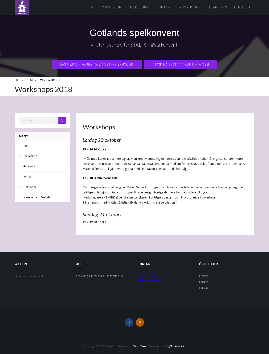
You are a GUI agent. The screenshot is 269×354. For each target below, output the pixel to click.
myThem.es (175, 346)
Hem (89, 7)
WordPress (140, 346)
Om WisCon (111, 7)
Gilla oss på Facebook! (151, 280)
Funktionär (189, 7)
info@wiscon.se (147, 276)
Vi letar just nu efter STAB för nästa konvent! (134, 45)
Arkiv (32, 80)
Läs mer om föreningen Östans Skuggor (96, 65)
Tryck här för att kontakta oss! (180, 65)
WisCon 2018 (48, 80)
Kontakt (164, 7)
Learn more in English (229, 7)
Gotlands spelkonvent (134, 32)
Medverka (139, 7)
